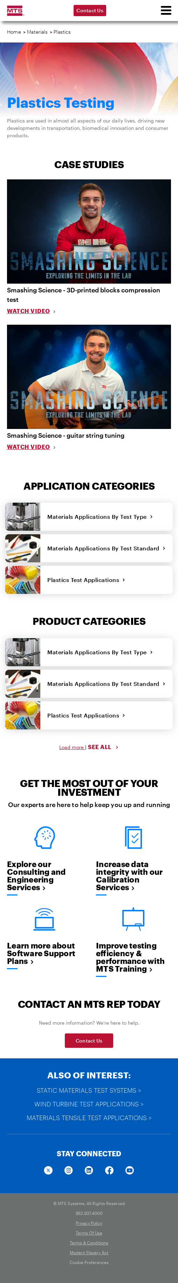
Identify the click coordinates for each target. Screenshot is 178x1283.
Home (14, 32)
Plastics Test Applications (86, 579)
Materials (37, 32)
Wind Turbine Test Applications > (89, 1104)
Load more (72, 747)
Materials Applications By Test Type (100, 516)
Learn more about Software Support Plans (41, 953)
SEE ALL (103, 746)
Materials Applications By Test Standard (106, 548)
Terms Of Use (89, 1232)
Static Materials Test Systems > (89, 1090)
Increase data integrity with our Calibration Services (129, 875)
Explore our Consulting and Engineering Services (36, 875)
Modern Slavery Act (89, 1252)
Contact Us (89, 10)
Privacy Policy (89, 1223)
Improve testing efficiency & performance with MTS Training (130, 956)
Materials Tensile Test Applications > (89, 1118)
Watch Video (28, 310)
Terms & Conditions (89, 1242)
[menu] (165, 10)
